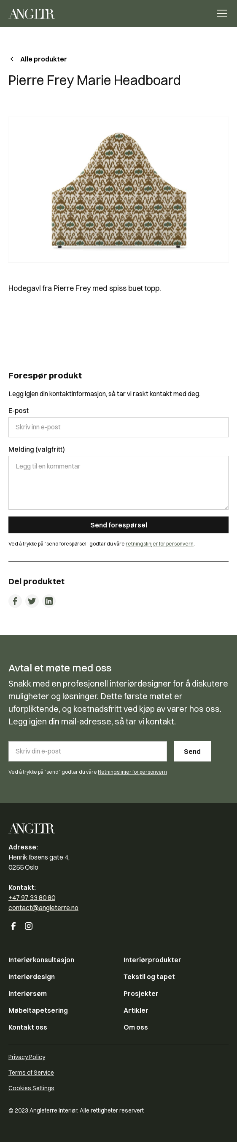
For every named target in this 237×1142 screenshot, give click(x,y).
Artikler (136, 1010)
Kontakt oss (27, 1027)
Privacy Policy (26, 1057)
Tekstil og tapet (149, 976)
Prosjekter (141, 993)
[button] (220, 13)
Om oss (136, 1027)
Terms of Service (31, 1072)
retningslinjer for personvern (160, 543)
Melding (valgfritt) (36, 449)
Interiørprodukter (152, 960)
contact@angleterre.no (43, 907)
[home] (31, 13)
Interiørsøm (27, 993)
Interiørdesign (31, 976)
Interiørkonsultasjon (41, 960)
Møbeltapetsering (38, 1010)
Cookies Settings (31, 1088)
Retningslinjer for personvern (132, 772)
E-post (18, 410)
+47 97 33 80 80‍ (31, 897)
